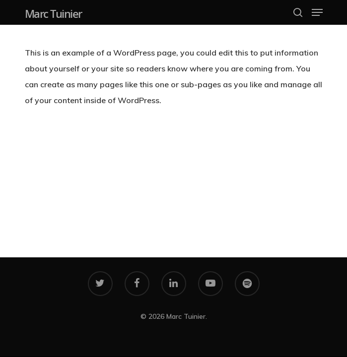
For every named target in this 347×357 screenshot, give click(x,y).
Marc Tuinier (53, 13)
